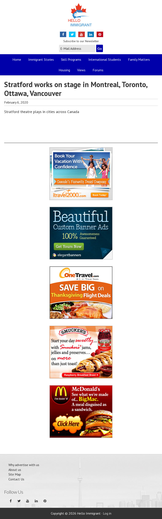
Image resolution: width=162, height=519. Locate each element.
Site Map (14, 474)
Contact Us (16, 479)
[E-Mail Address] (77, 48)
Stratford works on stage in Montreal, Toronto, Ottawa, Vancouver (75, 89)
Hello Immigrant (81, 17)
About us (14, 470)
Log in (107, 513)
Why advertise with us (23, 465)
